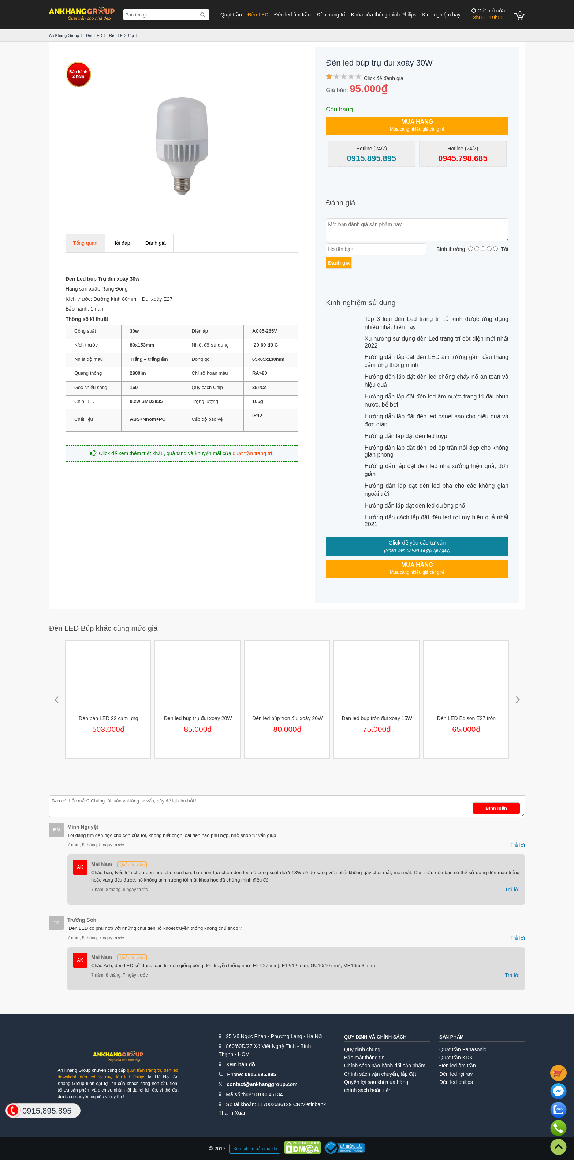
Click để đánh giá (383, 78)
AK (80, 867)
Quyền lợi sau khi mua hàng (376, 1082)
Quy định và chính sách (375, 1037)
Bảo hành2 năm (78, 74)
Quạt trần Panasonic (462, 1049)
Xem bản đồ (240, 1064)
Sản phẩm (451, 1037)
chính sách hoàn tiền (367, 1090)
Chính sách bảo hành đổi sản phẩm (384, 1066)
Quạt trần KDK (456, 1057)
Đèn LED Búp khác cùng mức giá (103, 628)
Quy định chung (362, 1049)
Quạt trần (231, 15)
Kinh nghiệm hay (441, 15)
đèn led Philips (130, 1076)
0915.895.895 (260, 1074)
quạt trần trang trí (252, 453)
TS (56, 922)
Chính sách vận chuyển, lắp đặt (380, 1074)
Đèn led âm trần (292, 15)
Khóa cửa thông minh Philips (384, 15)
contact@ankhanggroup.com (262, 1084)
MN (56, 829)
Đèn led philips (456, 1082)
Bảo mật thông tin (364, 1057)
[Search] (202, 14)
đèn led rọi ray (95, 1076)
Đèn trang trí (331, 15)
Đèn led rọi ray (456, 1074)
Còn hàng (339, 109)
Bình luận (496, 808)
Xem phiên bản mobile (255, 1148)
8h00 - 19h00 (488, 14)
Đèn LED (258, 15)
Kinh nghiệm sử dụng (361, 303)
